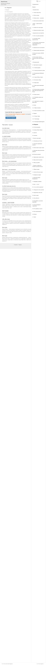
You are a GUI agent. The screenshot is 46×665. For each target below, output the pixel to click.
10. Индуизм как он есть (9, 186)
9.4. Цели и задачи (35, 195)
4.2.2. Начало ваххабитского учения (38, 110)
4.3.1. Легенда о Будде (36, 116)
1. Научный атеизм (35, 9)
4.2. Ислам (34, 105)
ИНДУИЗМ (5, 210)
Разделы (20, 244)
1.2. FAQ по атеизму (35, 15)
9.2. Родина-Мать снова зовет (37, 192)
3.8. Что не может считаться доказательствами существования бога (38, 58)
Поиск (38, 1)
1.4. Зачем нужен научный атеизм (38, 20)
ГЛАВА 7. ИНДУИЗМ (8, 202)
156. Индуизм (6, 219)
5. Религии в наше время (36, 138)
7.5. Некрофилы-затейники (36, 181)
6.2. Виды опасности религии (37, 159)
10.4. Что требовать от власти (37, 208)
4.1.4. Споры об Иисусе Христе (37, 77)
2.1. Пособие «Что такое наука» (37, 27)
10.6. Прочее (34, 214)
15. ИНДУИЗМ (6, 136)
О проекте (16, 244)
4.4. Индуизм (5, 128)
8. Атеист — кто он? (35, 184)
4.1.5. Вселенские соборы (36, 79)
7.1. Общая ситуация (35, 169)
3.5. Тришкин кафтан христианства (38, 50)
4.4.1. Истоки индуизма (36, 127)
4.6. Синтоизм (34, 135)
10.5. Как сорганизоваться (36, 211)
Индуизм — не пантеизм (9, 169)
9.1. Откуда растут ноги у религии (38, 189)
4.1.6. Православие (35, 82)
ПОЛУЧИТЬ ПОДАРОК (10, 117)
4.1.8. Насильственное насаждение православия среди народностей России (38, 90)
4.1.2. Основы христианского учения (38, 70)
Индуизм (4, 144)
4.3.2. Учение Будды (35, 118)
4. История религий (35, 62)
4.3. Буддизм (34, 113)
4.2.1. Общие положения (36, 107)
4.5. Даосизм (34, 132)
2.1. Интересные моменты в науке (38, 30)
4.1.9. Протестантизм (36, 94)
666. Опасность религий (36, 154)
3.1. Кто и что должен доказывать (38, 35)
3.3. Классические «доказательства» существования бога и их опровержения (38, 43)
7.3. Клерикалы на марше (36, 174)
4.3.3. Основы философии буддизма (38, 121)
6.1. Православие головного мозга (38, 157)
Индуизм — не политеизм (9, 161)
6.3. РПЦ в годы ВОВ (36, 162)
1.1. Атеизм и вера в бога (36, 12)
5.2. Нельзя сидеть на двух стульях (38, 147)
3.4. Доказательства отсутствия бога (38, 47)
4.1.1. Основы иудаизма (36, 67)
